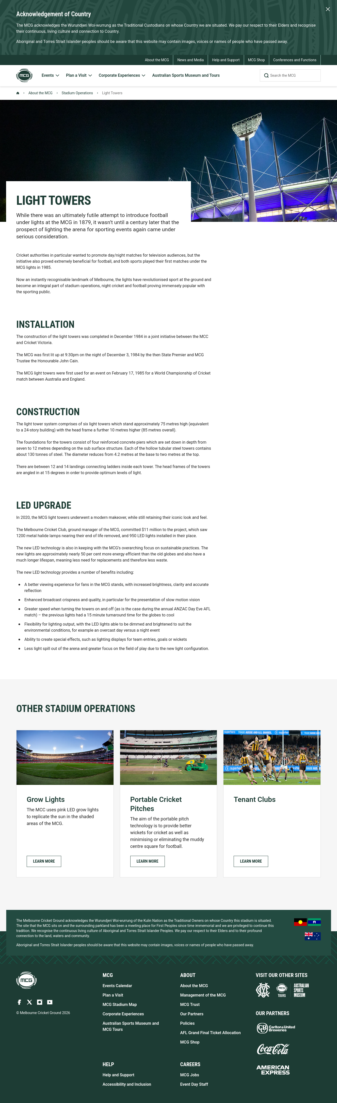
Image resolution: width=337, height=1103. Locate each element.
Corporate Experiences (123, 1014)
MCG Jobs (189, 1075)
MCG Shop (190, 1042)
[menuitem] (51, 75)
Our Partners (192, 1014)
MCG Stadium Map (120, 1004)
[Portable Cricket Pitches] (168, 803)
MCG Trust (190, 1004)
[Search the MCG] (290, 75)
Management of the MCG (203, 995)
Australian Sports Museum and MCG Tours (131, 1026)
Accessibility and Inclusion (127, 1084)
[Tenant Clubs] (272, 803)
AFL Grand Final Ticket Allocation (210, 1032)
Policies (187, 1023)
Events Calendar (117, 985)
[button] (44, 861)
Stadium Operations (77, 93)
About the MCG (40, 93)
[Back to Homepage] (17, 93)
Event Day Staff (194, 1084)
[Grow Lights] (65, 803)
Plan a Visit (113, 995)
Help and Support (118, 1075)
